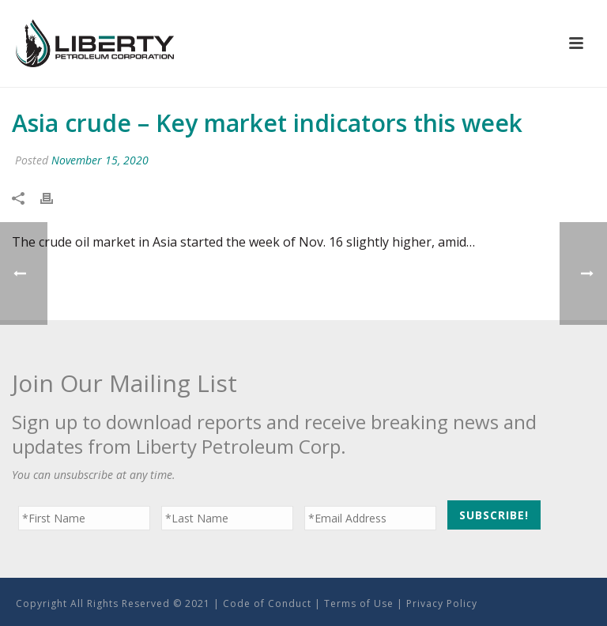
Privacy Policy (441, 603)
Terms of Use (359, 603)
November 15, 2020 (100, 160)
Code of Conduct (267, 603)
